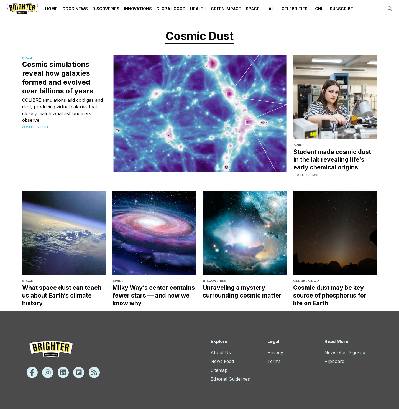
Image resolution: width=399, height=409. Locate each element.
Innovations (138, 9)
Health (198, 9)
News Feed (222, 361)
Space (253, 9)
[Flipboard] (78, 372)
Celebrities (294, 9)
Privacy (275, 352)
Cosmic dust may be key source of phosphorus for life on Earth (329, 295)
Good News (75, 9)
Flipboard (334, 361)
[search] (390, 8)
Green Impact (226, 9)
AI (270, 9)
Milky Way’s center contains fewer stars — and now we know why (153, 295)
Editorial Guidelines (230, 379)
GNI (319, 9)
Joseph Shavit (35, 127)
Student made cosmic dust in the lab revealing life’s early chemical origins (332, 159)
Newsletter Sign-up (344, 352)
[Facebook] (32, 372)
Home (51, 9)
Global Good (171, 9)
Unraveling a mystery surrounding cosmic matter (242, 291)
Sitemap (219, 370)
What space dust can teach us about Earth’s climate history (61, 295)
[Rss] (94, 372)
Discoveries (106, 9)
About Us (221, 352)
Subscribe (341, 9)
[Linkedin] (63, 372)
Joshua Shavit (307, 175)
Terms (274, 361)
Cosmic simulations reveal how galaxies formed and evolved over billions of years (58, 77)
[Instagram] (47, 372)
